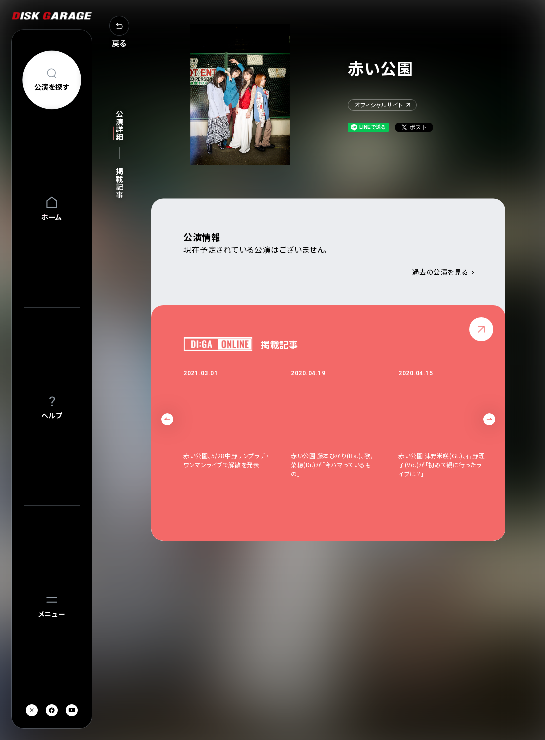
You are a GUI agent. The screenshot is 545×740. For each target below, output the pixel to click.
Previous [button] (167, 420)
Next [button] (489, 420)
